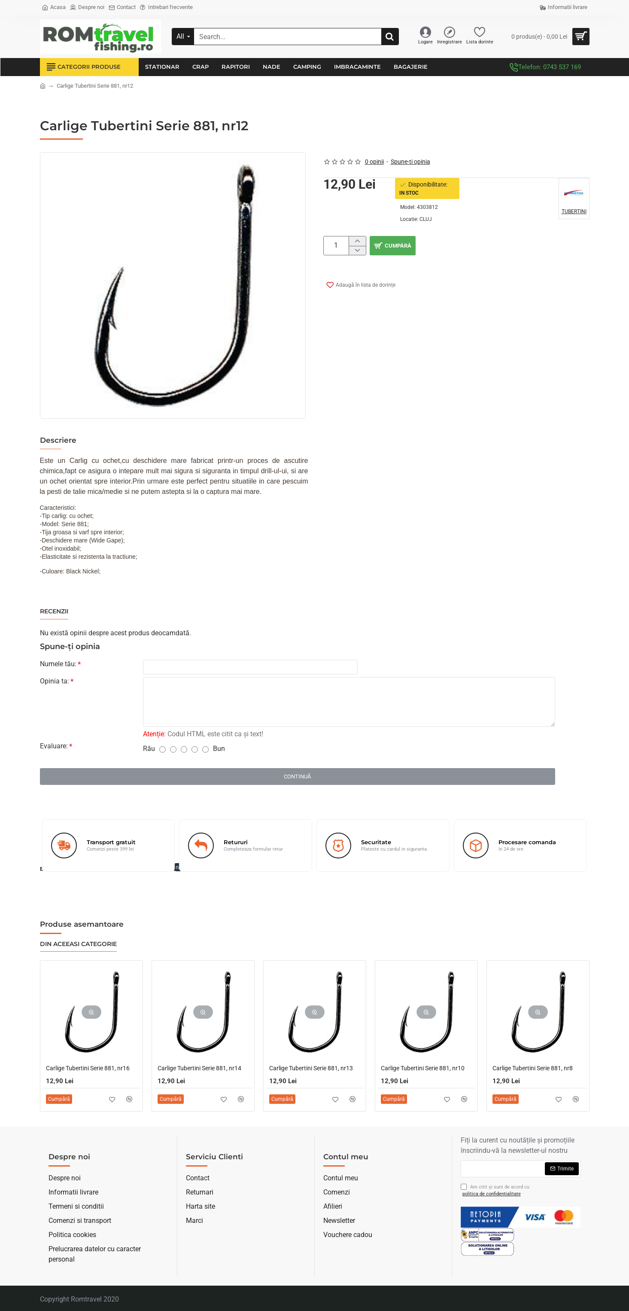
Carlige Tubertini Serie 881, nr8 (532, 1068)
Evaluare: (54, 748)
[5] (205, 751)
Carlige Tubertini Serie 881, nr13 (311, 1068)
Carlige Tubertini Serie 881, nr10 (423, 1068)
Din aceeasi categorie (78, 944)
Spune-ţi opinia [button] (410, 161)
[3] (184, 751)
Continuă (297, 778)
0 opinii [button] (374, 161)
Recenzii (54, 611)
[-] (357, 250)
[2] (173, 751)
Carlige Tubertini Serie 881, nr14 (199, 1068)
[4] (194, 751)
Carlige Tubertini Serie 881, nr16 (88, 1068)
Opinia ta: (54, 683)
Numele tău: (58, 664)
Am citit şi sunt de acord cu (495, 1191)
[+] (357, 241)
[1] (162, 751)
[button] (479, 245)
